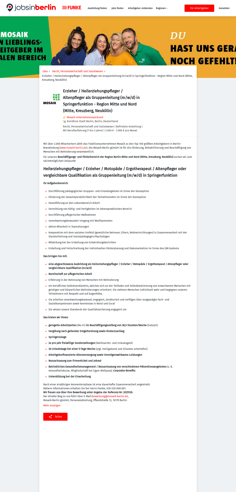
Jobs (45, 71)
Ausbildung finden (97, 8)
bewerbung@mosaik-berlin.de (110, 396)
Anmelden (224, 8)
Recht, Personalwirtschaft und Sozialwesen (77, 71)
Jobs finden (117, 8)
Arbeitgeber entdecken (140, 8)
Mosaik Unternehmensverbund (85, 117)
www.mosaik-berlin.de (73, 147)
